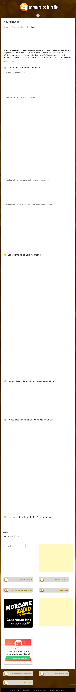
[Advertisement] (38, 493)
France (6, 27)
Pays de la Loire (17, 27)
